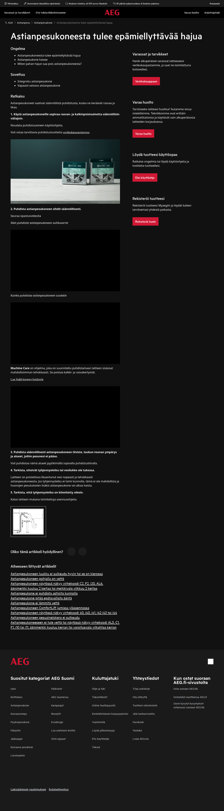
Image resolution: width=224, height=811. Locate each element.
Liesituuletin (18, 755)
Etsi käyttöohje (100, 738)
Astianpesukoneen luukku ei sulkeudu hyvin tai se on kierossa (57, 573)
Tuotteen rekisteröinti (145, 705)
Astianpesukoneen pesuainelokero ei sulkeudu (45, 617)
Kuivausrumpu (19, 713)
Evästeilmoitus (59, 789)
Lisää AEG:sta (141, 738)
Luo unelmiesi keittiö (63, 730)
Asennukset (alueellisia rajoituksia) (42, 3)
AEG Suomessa (59, 697)
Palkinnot (56, 688)
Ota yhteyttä (140, 697)
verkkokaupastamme (76, 132)
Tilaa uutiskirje (141, 688)
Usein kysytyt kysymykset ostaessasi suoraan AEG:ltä (188, 705)
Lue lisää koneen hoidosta (27, 379)
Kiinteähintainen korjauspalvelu (110, 713)
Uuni (13, 688)
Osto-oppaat (58, 738)
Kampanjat (213, 3)
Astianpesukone (20, 705)
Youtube (137, 730)
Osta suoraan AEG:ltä (185, 688)
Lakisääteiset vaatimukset (28, 789)
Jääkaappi (17, 738)
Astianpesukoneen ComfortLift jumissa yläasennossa (50, 607)
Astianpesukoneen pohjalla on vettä (37, 578)
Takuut (96, 747)
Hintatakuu (11, 3)
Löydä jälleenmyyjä (103, 730)
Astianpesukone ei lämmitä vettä (35, 603)
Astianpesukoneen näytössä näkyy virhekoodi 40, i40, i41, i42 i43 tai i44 (64, 612)
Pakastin (15, 730)
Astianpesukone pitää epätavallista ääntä (41, 598)
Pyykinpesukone (20, 722)
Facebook (138, 722)
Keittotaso (16, 697)
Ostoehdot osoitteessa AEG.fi (190, 697)
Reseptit (56, 713)
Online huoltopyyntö (103, 705)
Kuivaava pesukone (22, 747)
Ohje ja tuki (98, 688)
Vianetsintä (98, 722)
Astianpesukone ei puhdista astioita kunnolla (44, 593)
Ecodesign (57, 722)
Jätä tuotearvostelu (144, 713)
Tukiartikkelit (99, 697)
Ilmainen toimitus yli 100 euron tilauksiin (86, 3)
